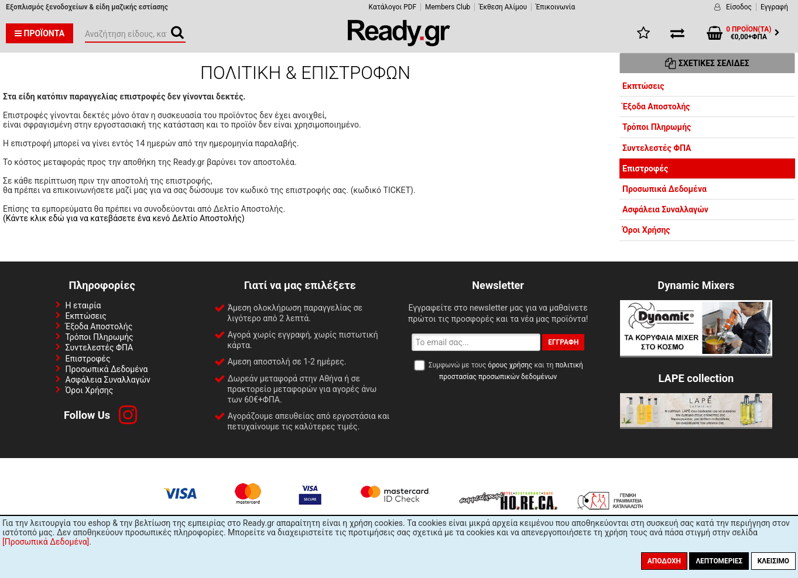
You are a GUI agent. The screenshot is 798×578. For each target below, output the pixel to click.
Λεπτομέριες (719, 561)
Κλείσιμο (773, 561)
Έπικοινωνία (555, 7)
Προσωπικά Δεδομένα (664, 189)
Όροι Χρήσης (646, 230)
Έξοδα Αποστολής (656, 106)
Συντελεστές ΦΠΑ (656, 148)
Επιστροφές (645, 168)
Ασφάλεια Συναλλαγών (665, 209)
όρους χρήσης (510, 365)
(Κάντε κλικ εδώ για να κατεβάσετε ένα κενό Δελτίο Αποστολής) (124, 218)
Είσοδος (739, 7)
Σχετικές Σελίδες (707, 63)
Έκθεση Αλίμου (503, 7)
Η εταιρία (83, 305)
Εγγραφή (774, 7)
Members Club (447, 7)
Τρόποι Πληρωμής (656, 127)
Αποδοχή (664, 561)
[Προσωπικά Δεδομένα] (45, 541)
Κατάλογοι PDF (392, 7)
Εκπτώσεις (643, 86)
